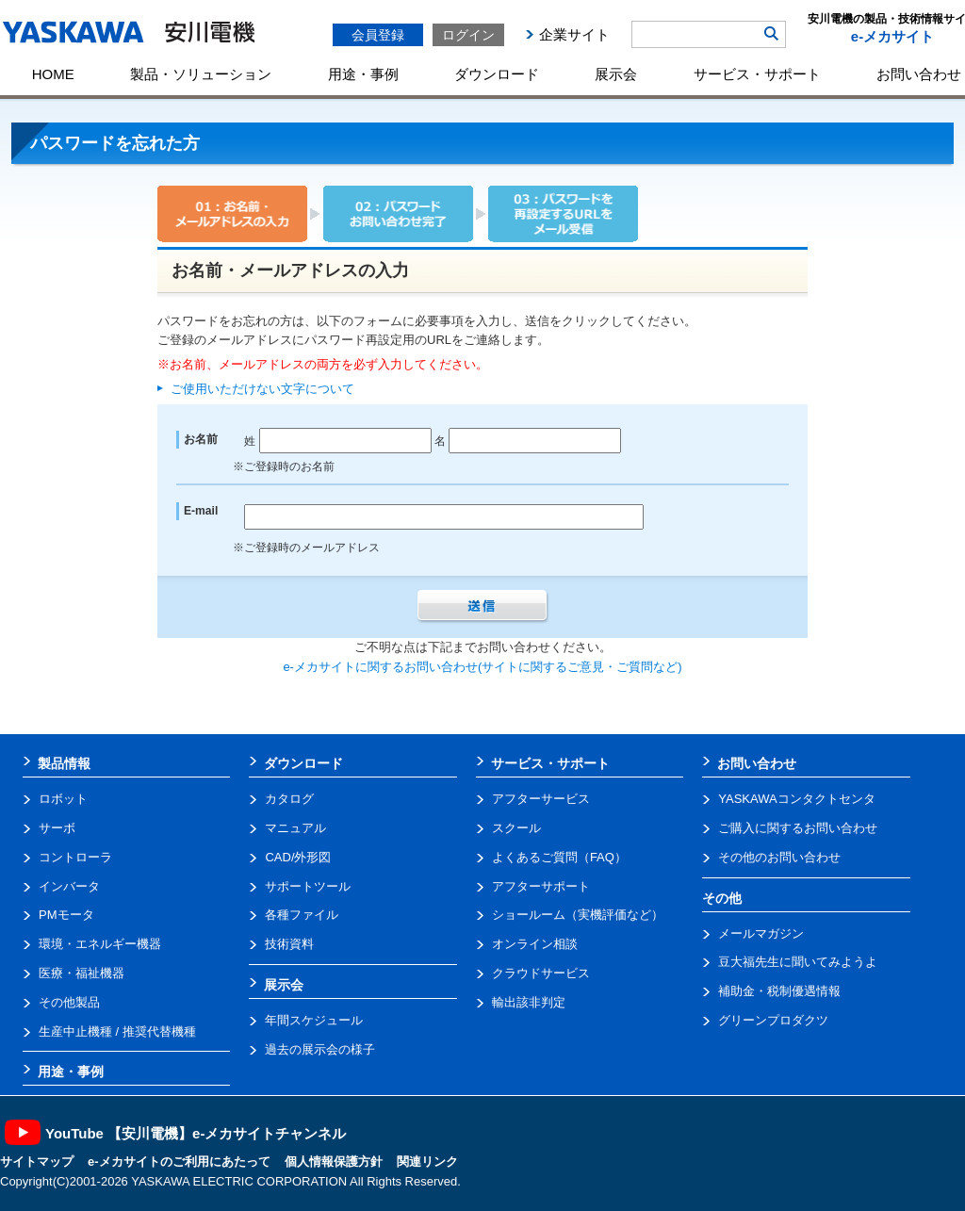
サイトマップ (37, 1161)
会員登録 (378, 34)
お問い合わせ (756, 763)
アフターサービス (541, 799)
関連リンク (427, 1161)
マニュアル (295, 828)
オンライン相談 (535, 944)
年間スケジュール (314, 1020)
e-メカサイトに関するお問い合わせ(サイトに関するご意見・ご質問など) (482, 667)
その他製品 (69, 1002)
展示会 (616, 74)
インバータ (69, 886)
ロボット (63, 799)
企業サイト (574, 34)
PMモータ (66, 915)
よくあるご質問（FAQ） (559, 857)
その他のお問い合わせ (779, 857)
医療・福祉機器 (81, 973)
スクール (516, 828)
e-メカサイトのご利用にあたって (179, 1161)
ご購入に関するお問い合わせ (797, 828)
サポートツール (308, 886)
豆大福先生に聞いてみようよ (797, 962)
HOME (53, 74)
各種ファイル (301, 915)
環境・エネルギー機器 (100, 944)
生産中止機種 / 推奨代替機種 (117, 1031)
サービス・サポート (757, 74)
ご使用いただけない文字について (262, 389)
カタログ (289, 799)
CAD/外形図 (298, 857)
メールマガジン (761, 933)
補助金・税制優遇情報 (779, 991)
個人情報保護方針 (334, 1161)
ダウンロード (496, 74)
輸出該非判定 (528, 1002)
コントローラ (75, 857)
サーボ (57, 828)
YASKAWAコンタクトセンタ (796, 799)
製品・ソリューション (200, 74)
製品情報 (64, 763)
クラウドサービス (541, 973)
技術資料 (289, 944)
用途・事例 (363, 74)
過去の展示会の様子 (320, 1049)
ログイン (468, 34)
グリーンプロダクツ (773, 1020)
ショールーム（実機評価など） (577, 915)
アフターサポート (541, 886)
